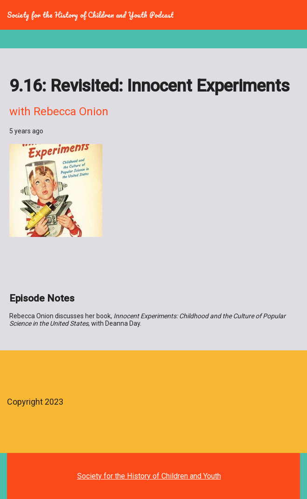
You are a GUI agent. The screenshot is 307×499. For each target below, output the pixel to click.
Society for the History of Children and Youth (149, 476)
